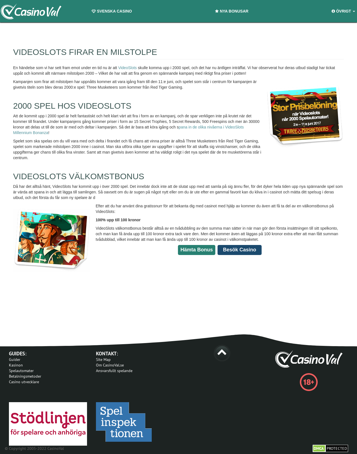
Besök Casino (239, 250)
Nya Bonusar (231, 11)
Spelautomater (21, 370)
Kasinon (16, 365)
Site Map (103, 359)
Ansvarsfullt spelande (114, 370)
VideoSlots (127, 67)
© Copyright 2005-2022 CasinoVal (34, 448)
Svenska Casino (111, 11)
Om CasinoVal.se (110, 365)
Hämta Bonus (196, 250)
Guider (14, 359)
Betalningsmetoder (25, 376)
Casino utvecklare (24, 381)
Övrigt (343, 11)
